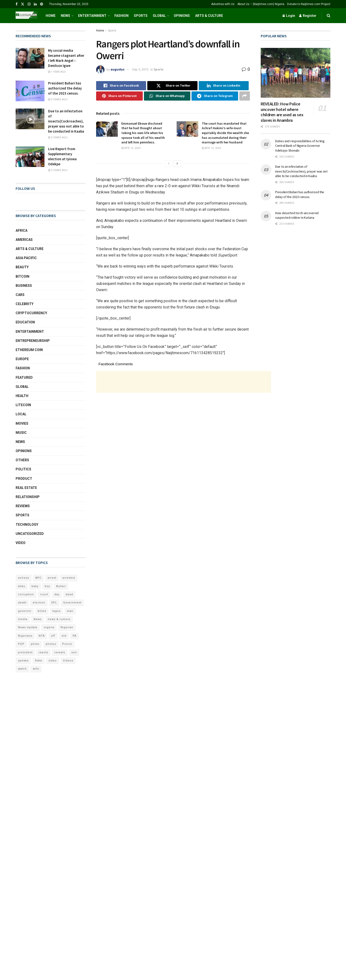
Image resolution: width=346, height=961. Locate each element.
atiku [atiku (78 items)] (21, 586)
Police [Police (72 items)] (67, 644)
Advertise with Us (223, 4)
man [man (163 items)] (70, 611)
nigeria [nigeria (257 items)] (49, 627)
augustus (117, 69)
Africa (21, 230)
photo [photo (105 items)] (35, 644)
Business (24, 286)
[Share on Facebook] (121, 85)
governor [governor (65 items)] (24, 611)
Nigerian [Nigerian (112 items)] (67, 627)
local (21, 414)
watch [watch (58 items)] (22, 668)
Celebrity (24, 304)
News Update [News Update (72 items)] (27, 627)
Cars (20, 295)
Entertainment (92, 16)
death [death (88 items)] (22, 602)
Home (51, 16)
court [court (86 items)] (44, 594)
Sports (141, 16)
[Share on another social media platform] (244, 96)
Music (21, 433)
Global (159, 16)
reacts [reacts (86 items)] (43, 652)
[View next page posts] (177, 163)
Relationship (28, 497)
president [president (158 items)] (25, 652)
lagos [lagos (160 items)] (56, 611)
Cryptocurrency (31, 313)
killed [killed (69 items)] (42, 611)
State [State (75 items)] (38, 660)
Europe (22, 359)
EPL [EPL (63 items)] (54, 602)
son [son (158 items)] (74, 652)
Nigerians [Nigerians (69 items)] (25, 635)
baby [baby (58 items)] (34, 586)
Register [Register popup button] (307, 16)
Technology (27, 524)
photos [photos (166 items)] (51, 644)
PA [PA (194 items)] (74, 635)
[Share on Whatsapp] (167, 96)
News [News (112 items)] (38, 619)
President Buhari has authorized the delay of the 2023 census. (65, 88)
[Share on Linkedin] (224, 85)
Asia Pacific (26, 258)
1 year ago (57, 71)
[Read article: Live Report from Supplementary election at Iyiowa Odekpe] (30, 156)
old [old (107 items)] (64, 635)
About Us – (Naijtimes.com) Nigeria (260, 4)
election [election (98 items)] (39, 602)
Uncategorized (30, 534)
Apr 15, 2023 (130, 148)
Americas (24, 240)
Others (22, 460)
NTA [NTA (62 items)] (42, 635)
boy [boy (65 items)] (47, 586)
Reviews (23, 506)
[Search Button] (328, 15)
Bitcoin (22, 276)
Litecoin (23, 405)
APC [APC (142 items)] (38, 577)
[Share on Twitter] (172, 85)
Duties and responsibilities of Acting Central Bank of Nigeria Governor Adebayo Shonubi (300, 146)
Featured (24, 377)
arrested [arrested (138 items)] (68, 577)
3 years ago (58, 99)
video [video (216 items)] (53, 660)
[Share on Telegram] (215, 96)
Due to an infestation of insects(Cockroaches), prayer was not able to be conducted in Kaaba (66, 121)
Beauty (22, 267)
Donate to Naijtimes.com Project (308, 4)
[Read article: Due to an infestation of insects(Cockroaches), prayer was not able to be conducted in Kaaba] (30, 119)
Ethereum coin (29, 350)
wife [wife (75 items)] (36, 668)
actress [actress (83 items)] (23, 577)
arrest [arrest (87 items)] (52, 577)
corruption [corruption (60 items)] (26, 594)
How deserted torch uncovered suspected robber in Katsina (297, 215)
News (65, 16)
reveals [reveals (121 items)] (59, 652)
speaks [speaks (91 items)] (23, 660)
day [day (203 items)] (56, 594)
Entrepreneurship (33, 341)
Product (24, 478)
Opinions (182, 16)
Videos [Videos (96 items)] (68, 660)
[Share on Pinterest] (119, 96)
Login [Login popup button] (289, 16)
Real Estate (26, 488)
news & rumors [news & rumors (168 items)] (59, 619)
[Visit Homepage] (26, 16)
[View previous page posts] (168, 163)
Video (20, 543)
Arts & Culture (209, 16)
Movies (22, 423)
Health (22, 396)
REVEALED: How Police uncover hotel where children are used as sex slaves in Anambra (282, 112)
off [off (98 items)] (53, 635)
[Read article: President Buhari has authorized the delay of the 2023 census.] (30, 91)
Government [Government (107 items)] (72, 602)
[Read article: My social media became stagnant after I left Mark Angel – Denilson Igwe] (30, 58)
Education (25, 322)
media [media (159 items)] (22, 619)
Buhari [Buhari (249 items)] (61, 586)
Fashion (121, 16)
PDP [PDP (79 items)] (21, 644)
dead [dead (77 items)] (69, 594)
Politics (23, 469)
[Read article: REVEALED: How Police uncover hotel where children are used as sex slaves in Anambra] (295, 73)
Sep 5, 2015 (140, 69)
